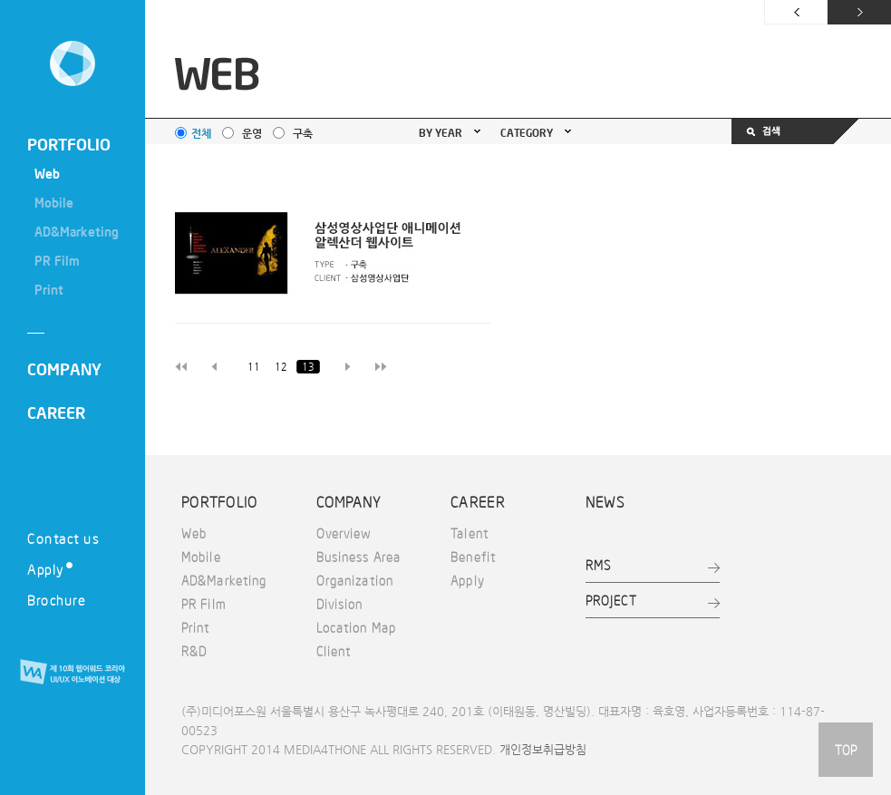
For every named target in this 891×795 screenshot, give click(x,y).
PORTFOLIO (69, 144)
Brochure (56, 599)
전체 (201, 133)
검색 (794, 131)
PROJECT (611, 600)
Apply (50, 568)
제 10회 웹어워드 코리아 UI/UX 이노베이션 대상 (72, 672)
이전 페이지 (796, 12)
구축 (303, 133)
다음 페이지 (859, 12)
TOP (846, 750)
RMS (598, 565)
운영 (252, 133)
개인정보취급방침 (542, 749)
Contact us (63, 538)
